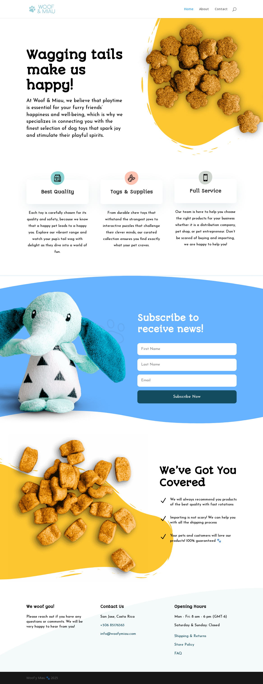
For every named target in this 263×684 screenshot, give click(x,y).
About (204, 9)
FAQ (178, 653)
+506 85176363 (112, 625)
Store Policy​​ (184, 645)
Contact (221, 9)
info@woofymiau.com (118, 634)
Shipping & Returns (190, 636)
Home (188, 9)
